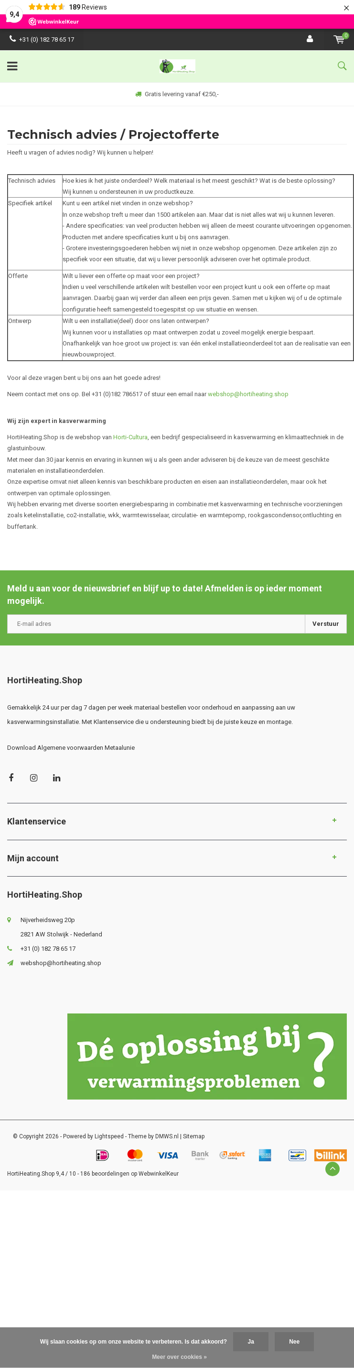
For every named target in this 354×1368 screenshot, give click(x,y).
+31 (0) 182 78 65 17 (42, 39)
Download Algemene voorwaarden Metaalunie (71, 747)
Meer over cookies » (179, 1357)
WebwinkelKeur (159, 1173)
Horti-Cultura (130, 437)
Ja (250, 1341)
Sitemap (193, 1136)
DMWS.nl (167, 1136)
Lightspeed (109, 1136)
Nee (294, 1341)
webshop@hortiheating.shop (248, 394)
